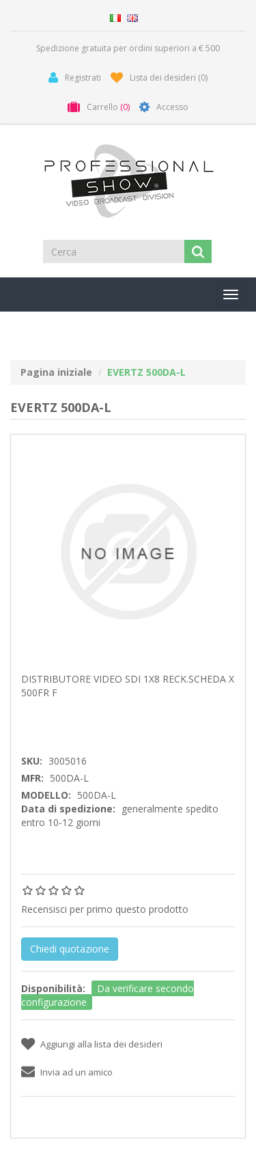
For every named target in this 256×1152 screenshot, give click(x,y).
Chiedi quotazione (69, 948)
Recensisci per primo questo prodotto (104, 909)
